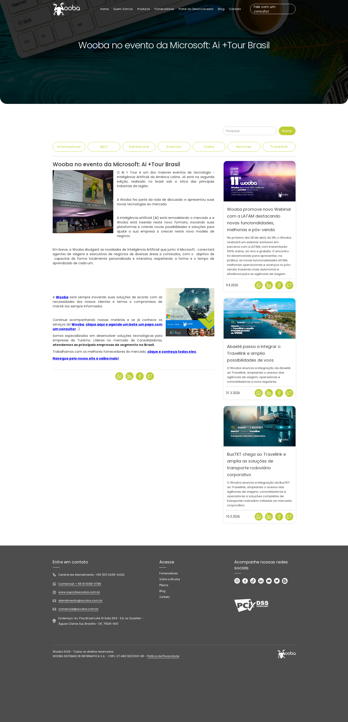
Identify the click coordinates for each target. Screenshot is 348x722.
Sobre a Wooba (169, 579)
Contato (164, 597)
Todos (209, 146)
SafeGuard (139, 146)
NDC (104, 146)
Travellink (279, 146)
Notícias (244, 146)
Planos (163, 585)
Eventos (174, 146)
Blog (162, 591)
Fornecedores (168, 573)
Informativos (69, 146)
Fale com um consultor (265, 9)
